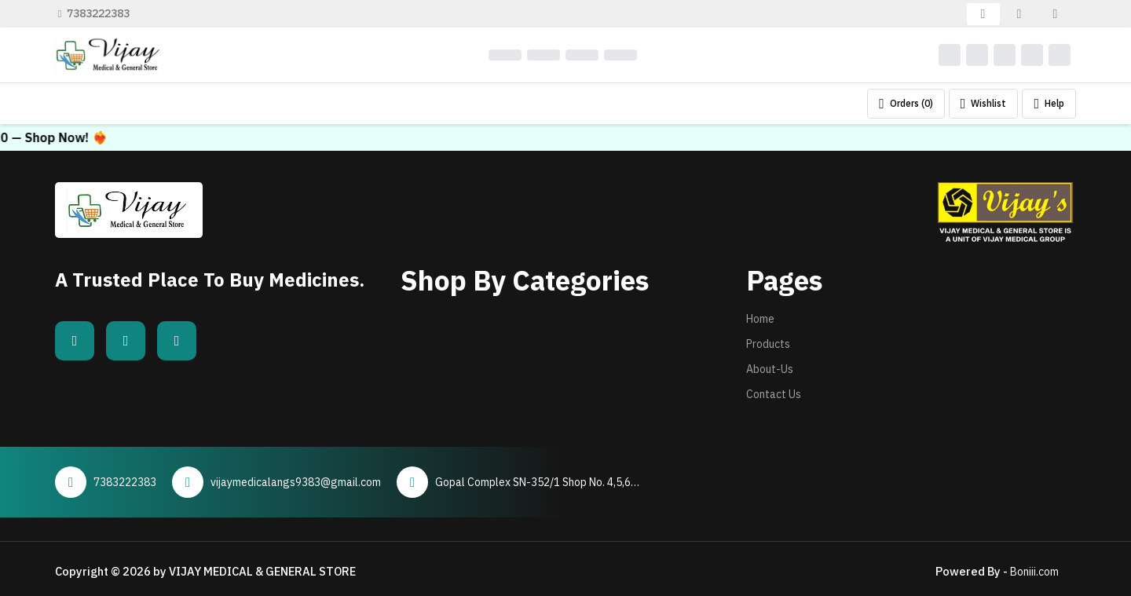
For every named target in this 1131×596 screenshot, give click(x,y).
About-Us (769, 369)
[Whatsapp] (125, 340)
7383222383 (94, 13)
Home (760, 319)
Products (768, 344)
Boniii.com (1034, 572)
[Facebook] (74, 340)
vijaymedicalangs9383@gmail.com (295, 482)
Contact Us (773, 394)
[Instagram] (176, 340)
